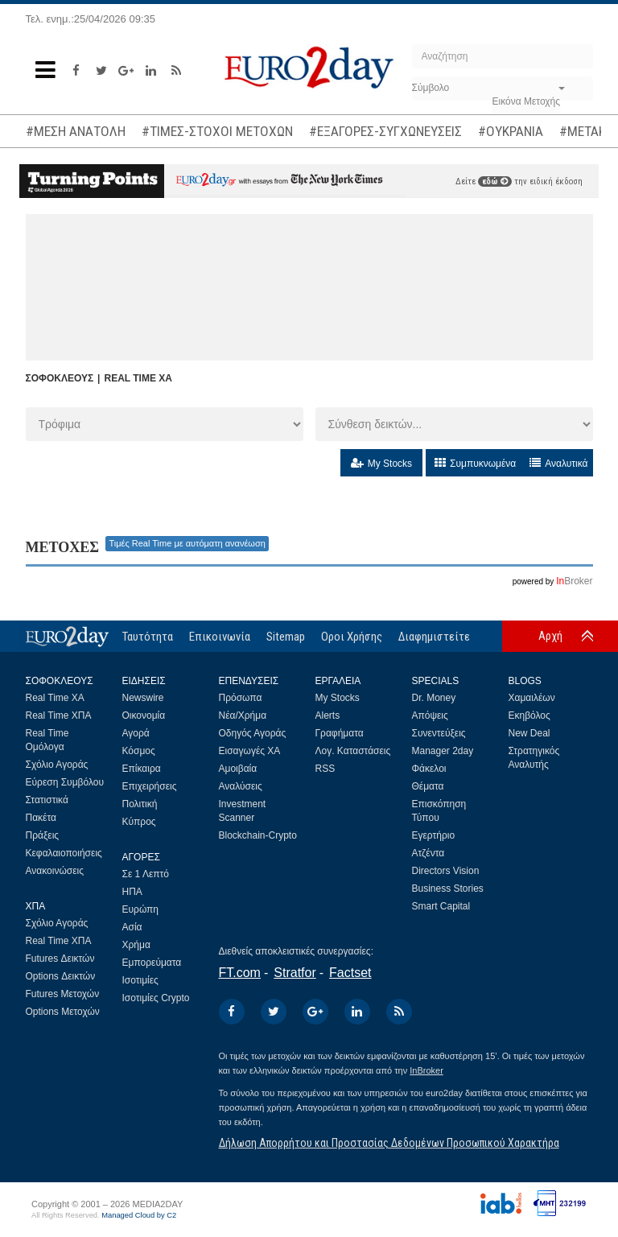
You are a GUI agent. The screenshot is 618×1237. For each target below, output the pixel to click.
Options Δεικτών (61, 976)
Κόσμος (138, 751)
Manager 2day (443, 751)
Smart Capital (441, 906)
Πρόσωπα (240, 697)
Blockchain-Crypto (258, 835)
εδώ (495, 181)
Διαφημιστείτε (434, 636)
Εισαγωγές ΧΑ (250, 751)
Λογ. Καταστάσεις (353, 751)
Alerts (327, 715)
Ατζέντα (428, 853)
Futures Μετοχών (63, 994)
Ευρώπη (140, 909)
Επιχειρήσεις (149, 786)
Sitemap (285, 636)
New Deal (529, 733)
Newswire (143, 697)
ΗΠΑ (132, 891)
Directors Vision (446, 870)
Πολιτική (140, 804)
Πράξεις (43, 835)
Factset (350, 972)
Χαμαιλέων (532, 697)
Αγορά (136, 733)
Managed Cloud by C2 (138, 1215)
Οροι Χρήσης (351, 636)
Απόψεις (430, 715)
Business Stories (448, 888)
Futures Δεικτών (60, 958)
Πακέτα (41, 817)
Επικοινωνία (219, 636)
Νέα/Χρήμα (243, 715)
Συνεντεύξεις (439, 733)
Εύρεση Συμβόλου (65, 782)
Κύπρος (139, 821)
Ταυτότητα (147, 636)
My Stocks (337, 697)
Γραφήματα (339, 733)
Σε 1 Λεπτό (146, 874)
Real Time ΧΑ (55, 697)
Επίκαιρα (141, 768)
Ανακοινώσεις (55, 870)
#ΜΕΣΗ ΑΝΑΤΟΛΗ (76, 131)
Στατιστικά (47, 800)
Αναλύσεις (240, 786)
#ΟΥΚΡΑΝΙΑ (510, 131)
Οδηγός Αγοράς (252, 733)
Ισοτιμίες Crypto (156, 998)
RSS (325, 768)
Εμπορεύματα (152, 962)
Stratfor (294, 972)
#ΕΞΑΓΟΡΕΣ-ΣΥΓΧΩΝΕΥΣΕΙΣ (385, 131)
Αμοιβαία (238, 768)
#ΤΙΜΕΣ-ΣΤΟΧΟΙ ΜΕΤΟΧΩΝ (217, 131)
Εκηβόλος (529, 715)
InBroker (426, 1070)
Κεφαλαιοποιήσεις (64, 853)
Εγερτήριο (433, 835)
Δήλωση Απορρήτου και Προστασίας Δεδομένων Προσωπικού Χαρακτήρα (389, 1142)
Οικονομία (144, 715)
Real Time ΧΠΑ (59, 715)
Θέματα (428, 786)
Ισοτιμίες (140, 980)
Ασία (132, 927)
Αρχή (550, 636)
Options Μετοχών (63, 1011)
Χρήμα (136, 944)
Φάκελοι (429, 768)
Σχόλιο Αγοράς (57, 764)
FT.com (240, 972)
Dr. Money (434, 697)
